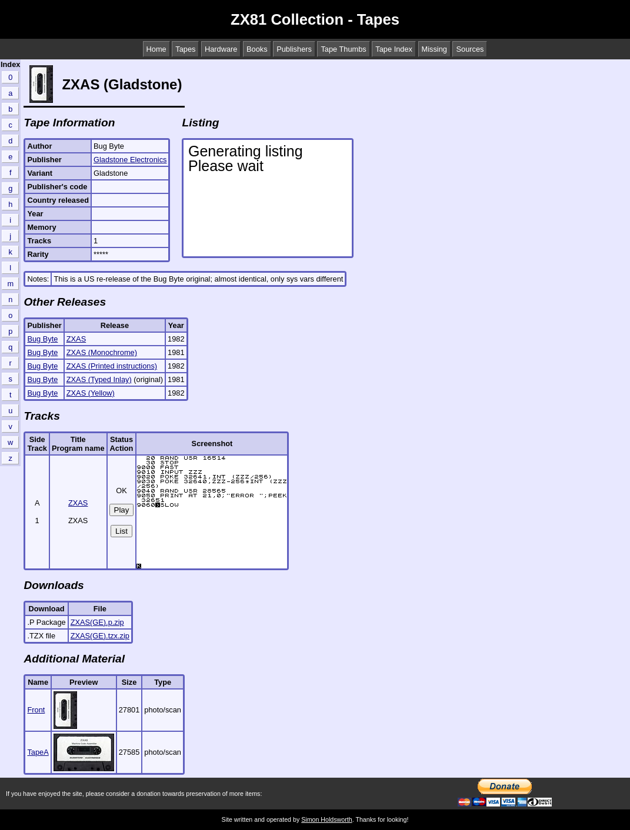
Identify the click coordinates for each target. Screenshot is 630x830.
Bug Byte (42, 338)
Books (257, 49)
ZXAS (76, 338)
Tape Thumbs (343, 49)
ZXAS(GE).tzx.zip (100, 635)
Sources (470, 49)
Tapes (185, 49)
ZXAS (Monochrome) (101, 352)
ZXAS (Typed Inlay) (99, 379)
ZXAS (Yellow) (90, 393)
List (121, 531)
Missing (434, 49)
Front (36, 709)
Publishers (294, 49)
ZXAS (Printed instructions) (111, 366)
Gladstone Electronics (130, 159)
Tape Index (393, 49)
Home (156, 49)
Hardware (221, 49)
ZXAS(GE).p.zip (97, 622)
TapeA (37, 752)
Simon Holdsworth (326, 819)
